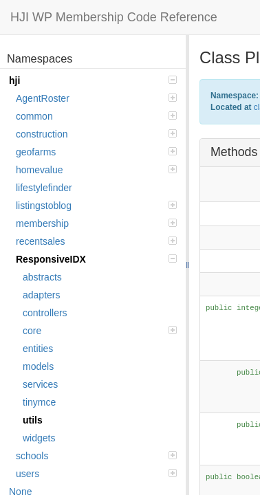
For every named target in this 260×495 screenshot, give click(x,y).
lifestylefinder (44, 187)
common (96, 116)
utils (33, 420)
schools (96, 455)
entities (38, 348)
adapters (41, 294)
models (38, 366)
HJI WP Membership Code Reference (113, 17)
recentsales (96, 241)
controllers (45, 312)
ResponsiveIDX (96, 259)
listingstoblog (96, 205)
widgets (39, 437)
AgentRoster (96, 98)
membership (96, 223)
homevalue (96, 169)
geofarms (96, 151)
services (40, 384)
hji (93, 80)
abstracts (42, 277)
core (100, 330)
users (96, 473)
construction (96, 134)
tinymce (39, 402)
